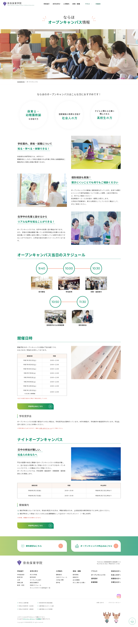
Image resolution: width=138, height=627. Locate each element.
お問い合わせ (100, 602)
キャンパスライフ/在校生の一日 (40, 588)
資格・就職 (77, 571)
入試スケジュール (61, 577)
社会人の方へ (116, 575)
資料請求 (94, 578)
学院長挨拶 (20, 575)
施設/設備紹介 (34, 582)
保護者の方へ (116, 578)
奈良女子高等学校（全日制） (26, 606)
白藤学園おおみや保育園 (45, 609)
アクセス (94, 571)
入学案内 (59, 571)
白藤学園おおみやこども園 (46, 606)
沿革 (18, 580)
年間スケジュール (35, 585)
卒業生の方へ (116, 582)
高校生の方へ (116, 571)
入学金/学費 (60, 580)
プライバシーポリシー (114, 602)
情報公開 (20, 582)
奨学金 (58, 582)
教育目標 (33, 577)
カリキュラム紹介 (35, 580)
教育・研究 (20, 585)
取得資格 (75, 575)
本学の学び (34, 571)
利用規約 (38, 619)
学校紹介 (20, 571)
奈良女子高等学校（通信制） (26, 609)
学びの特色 (33, 575)
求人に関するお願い (79, 582)
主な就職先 (76, 580)
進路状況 (75, 577)
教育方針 (20, 577)
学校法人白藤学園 (23, 603)
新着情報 (94, 582)
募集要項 (59, 575)
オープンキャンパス (98, 575)
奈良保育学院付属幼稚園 (45, 603)
